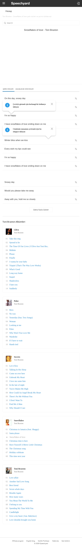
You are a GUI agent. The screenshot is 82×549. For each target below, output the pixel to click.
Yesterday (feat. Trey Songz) (21, 318)
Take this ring (15, 239)
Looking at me (15, 325)
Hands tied (13, 344)
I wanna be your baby (18, 262)
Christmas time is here (18, 441)
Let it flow (13, 366)
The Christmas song (17, 448)
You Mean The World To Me (21, 501)
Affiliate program (18, 541)
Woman (12, 321)
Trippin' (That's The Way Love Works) (25, 265)
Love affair (13, 478)
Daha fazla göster (41, 209)
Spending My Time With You (21, 508)
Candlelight (14, 512)
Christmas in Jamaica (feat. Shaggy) (24, 429)
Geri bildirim (66, 541)
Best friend (13, 485)
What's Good (14, 269)
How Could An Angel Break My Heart (25, 393)
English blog (30, 541)
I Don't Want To (15, 400)
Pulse (11, 329)
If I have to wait (15, 340)
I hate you (13, 285)
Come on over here (17, 373)
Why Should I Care (17, 408)
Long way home (16, 273)
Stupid (12, 277)
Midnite (12, 250)
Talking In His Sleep (17, 370)
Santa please (14, 433)
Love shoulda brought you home (22, 520)
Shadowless (14, 281)
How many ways (16, 497)
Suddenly (13, 288)
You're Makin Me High (18, 389)
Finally (12, 258)
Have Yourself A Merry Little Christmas (25, 445)
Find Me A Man (15, 404)
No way (12, 314)
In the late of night (16, 385)
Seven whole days (16, 489)
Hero (11, 310)
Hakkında (55, 541)
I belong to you (15, 504)
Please (12, 254)
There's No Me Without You (20, 396)
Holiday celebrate (16, 452)
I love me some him (17, 381)
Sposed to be (14, 242)
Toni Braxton (18, 233)
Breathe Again (15, 493)
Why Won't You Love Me (19, 333)
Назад (8, 11)
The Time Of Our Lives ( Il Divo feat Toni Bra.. (28, 246)
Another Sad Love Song (19, 481)
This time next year (17, 456)
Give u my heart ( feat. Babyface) (23, 516)
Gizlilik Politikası (43, 541)
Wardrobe (13, 337)
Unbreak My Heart (17, 377)
